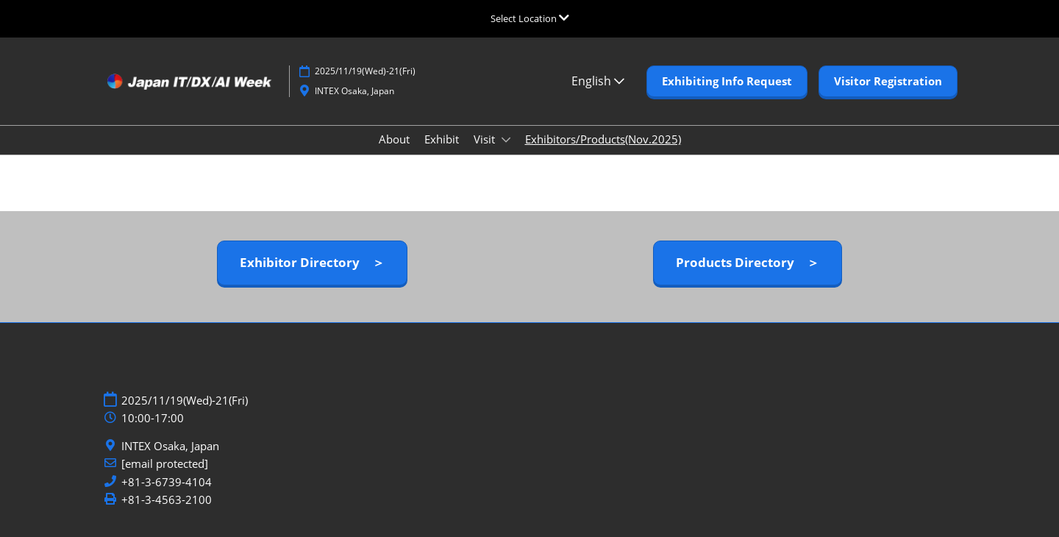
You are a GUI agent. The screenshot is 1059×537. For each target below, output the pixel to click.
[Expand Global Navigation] (530, 18)
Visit (486, 139)
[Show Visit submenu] (506, 140)
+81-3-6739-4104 (166, 482)
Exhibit (441, 139)
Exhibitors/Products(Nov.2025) (603, 139)
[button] (726, 81)
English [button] (597, 81)
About (394, 139)
